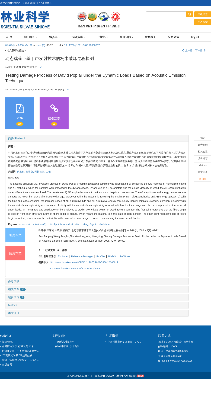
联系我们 (150, 37)
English (195, 37)
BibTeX (112, 256)
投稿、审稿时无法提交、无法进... (20, 360)
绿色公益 (173, 37)
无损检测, (40, 171)
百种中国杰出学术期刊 (67, 346)
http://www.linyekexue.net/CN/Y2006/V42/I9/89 (74, 268)
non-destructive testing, (76, 224)
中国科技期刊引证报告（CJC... (125, 341)
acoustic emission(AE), (35, 224)
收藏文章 (50, 250)
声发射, (21, 171)
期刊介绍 (30, 37)
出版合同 (7, 364)
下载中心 (102, 37)
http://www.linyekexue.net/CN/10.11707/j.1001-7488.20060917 (84, 262)
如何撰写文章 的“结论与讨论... (18, 346)
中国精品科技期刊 (65, 341)
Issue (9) (40, 45)
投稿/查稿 (7, 341)
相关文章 (17, 289)
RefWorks (125, 256)
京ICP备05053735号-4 (79, 375)
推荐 (64, 250)
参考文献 (13, 281)
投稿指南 (78, 37)
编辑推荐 (16, 297)
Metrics (12, 305)
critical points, (55, 224)
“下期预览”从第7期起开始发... (18, 355)
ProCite (101, 256)
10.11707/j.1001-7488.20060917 (82, 45)
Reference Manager (82, 256)
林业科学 (10, 45)
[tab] (96, 138)
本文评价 (13, 313)
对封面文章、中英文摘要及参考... (20, 350)
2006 (21, 45)
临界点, (30, 171)
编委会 (54, 37)
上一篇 (187, 50)
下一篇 (200, 50)
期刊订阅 (126, 37)
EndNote (63, 256)
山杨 (48, 171)
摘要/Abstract (16, 138)
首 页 (9, 37)
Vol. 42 (29, 45)
